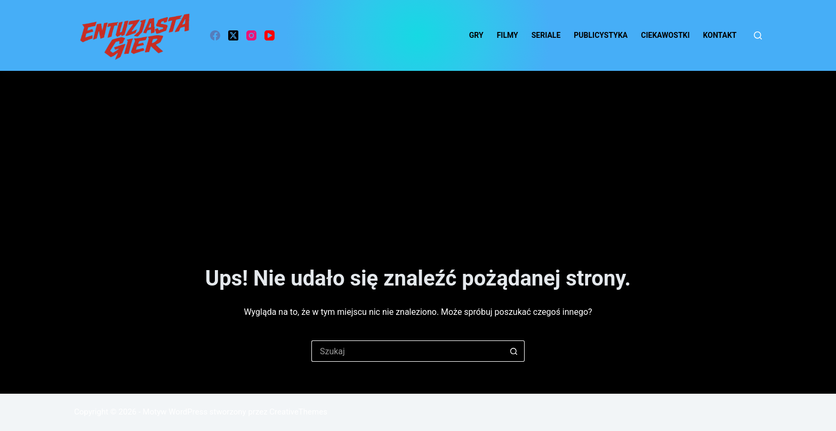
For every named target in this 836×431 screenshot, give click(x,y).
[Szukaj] (758, 35)
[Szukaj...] (407, 351)
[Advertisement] (418, 150)
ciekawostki (665, 35)
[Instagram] (251, 35)
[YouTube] (269, 35)
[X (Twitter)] (233, 35)
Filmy (507, 35)
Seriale (546, 35)
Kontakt (720, 35)
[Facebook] (215, 35)
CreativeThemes (298, 412)
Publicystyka (601, 35)
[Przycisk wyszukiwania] (514, 351)
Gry (476, 35)
